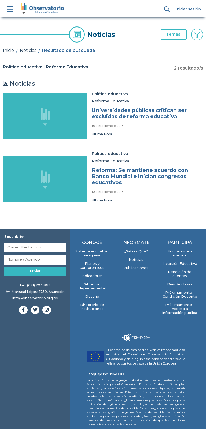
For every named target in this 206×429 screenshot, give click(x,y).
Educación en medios (180, 253)
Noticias (28, 50)
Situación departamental (92, 286)
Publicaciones (135, 268)
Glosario (92, 296)
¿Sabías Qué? (136, 251)
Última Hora (102, 134)
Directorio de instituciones (92, 307)
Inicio (8, 50)
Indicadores (92, 276)
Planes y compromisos (92, 266)
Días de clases (180, 284)
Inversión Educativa (180, 264)
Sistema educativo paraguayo (92, 253)
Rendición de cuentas (180, 274)
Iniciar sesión (188, 9)
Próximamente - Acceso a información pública (179, 309)
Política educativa (110, 93)
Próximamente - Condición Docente (180, 294)
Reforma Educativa (110, 101)
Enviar (35, 271)
